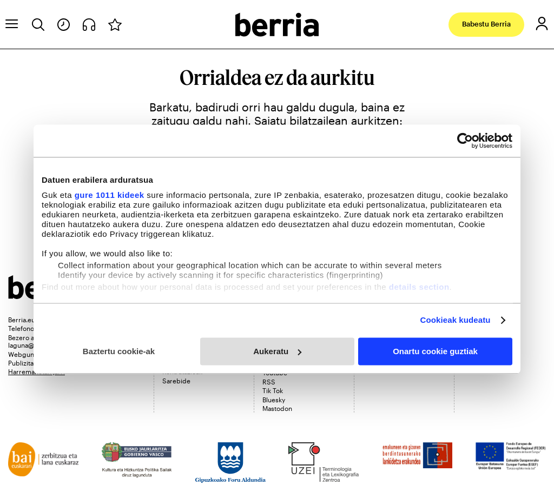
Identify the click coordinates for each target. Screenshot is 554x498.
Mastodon (277, 408)
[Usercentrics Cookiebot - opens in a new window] (465, 140)
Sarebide (176, 380)
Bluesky (273, 399)
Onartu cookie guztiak (435, 351)
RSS (268, 382)
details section (419, 286)
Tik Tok (272, 390)
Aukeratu (277, 351)
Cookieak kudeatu (455, 319)
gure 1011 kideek (109, 195)
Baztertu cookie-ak (119, 351)
